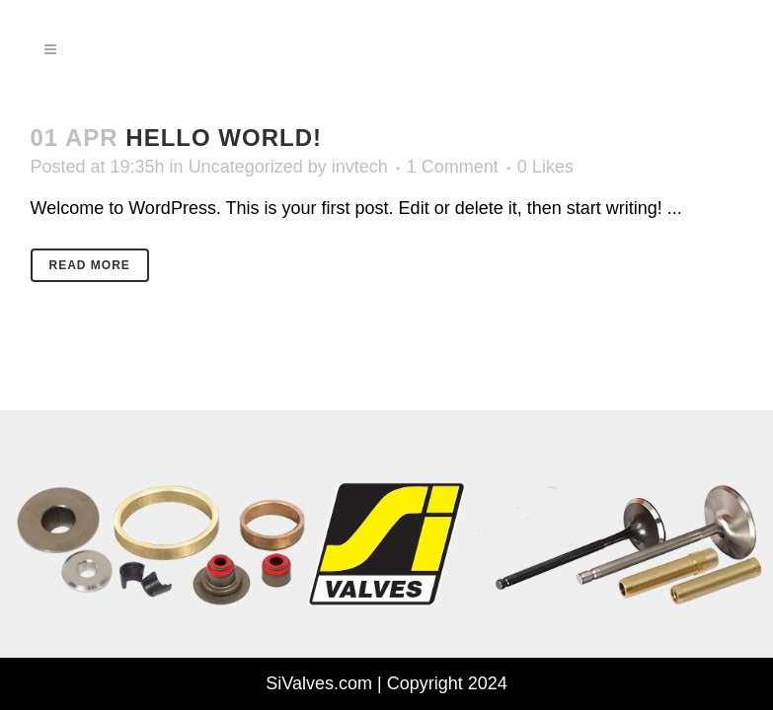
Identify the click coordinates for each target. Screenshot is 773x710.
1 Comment (453, 167)
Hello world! (223, 137)
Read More (89, 265)
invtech (360, 167)
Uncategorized (246, 167)
